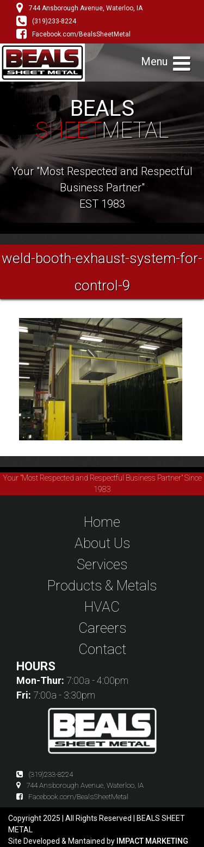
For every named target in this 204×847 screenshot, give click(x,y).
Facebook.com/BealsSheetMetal (73, 34)
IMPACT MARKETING (152, 841)
